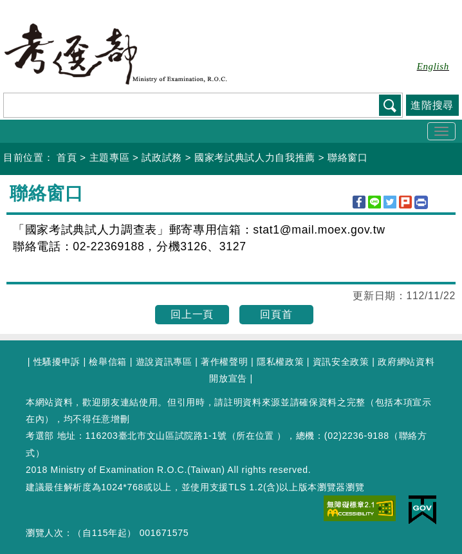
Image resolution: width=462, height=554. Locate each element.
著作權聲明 (224, 361)
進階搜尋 (432, 105)
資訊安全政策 (341, 361)
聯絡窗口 (348, 157)
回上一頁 (192, 314)
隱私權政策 (280, 361)
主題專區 (109, 157)
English (433, 66)
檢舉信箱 (108, 361)
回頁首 (276, 314)
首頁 (67, 157)
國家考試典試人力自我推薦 (254, 157)
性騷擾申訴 (56, 361)
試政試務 (162, 157)
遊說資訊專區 (164, 361)
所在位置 (255, 435)
